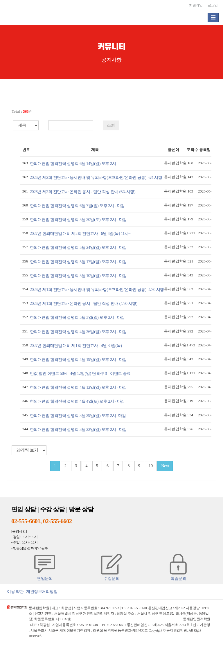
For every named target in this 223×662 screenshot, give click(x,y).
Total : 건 (22, 111)
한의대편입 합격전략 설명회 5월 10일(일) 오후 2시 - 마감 (78, 275)
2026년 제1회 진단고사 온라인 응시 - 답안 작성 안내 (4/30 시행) (83, 303)
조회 (111, 125)
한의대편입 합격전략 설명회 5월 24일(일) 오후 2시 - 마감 (78, 247)
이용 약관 (15, 591)
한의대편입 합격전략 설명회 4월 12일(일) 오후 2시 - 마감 (78, 387)
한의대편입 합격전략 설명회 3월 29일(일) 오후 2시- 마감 (78, 415)
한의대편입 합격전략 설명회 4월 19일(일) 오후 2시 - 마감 (78, 359)
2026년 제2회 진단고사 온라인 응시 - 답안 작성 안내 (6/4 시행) (83, 191)
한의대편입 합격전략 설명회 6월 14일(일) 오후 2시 (73, 163)
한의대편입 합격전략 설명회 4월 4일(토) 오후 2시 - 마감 (77, 401)
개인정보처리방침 (41, 591)
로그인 (213, 5)
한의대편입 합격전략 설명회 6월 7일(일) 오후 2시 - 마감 (77, 205)
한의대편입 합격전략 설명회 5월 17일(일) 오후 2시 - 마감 (78, 261)
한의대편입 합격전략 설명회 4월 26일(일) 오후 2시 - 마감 (78, 331)
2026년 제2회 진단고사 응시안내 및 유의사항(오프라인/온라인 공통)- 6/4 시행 (96, 177)
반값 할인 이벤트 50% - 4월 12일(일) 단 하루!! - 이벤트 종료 (80, 373)
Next (165, 466)
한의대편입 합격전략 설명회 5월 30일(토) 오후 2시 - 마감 (78, 219)
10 (151, 466)
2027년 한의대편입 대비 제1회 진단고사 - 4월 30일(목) (76, 345)
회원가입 (195, 5)
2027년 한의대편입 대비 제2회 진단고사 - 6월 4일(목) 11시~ (80, 233)
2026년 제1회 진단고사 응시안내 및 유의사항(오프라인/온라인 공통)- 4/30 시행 (97, 289)
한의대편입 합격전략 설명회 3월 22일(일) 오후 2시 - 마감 (78, 429)
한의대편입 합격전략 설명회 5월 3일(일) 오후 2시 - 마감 (77, 317)
